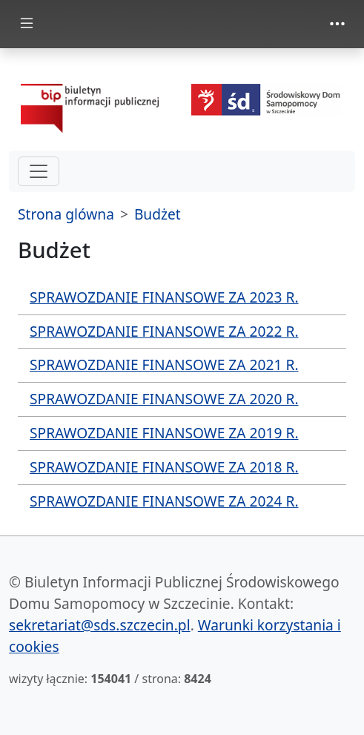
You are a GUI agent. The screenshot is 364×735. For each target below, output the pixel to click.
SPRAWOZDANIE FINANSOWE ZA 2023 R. (164, 297)
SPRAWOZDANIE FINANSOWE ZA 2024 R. (164, 501)
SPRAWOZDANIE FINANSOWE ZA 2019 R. (164, 433)
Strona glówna (66, 214)
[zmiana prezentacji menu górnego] (337, 24)
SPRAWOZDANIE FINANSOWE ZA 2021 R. (164, 365)
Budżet (157, 214)
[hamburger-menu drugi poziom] (38, 171)
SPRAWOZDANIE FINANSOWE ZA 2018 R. (164, 467)
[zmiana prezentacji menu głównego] (27, 24)
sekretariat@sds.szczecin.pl (100, 625)
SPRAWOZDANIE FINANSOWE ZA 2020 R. (164, 399)
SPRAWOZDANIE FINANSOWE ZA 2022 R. (164, 331)
